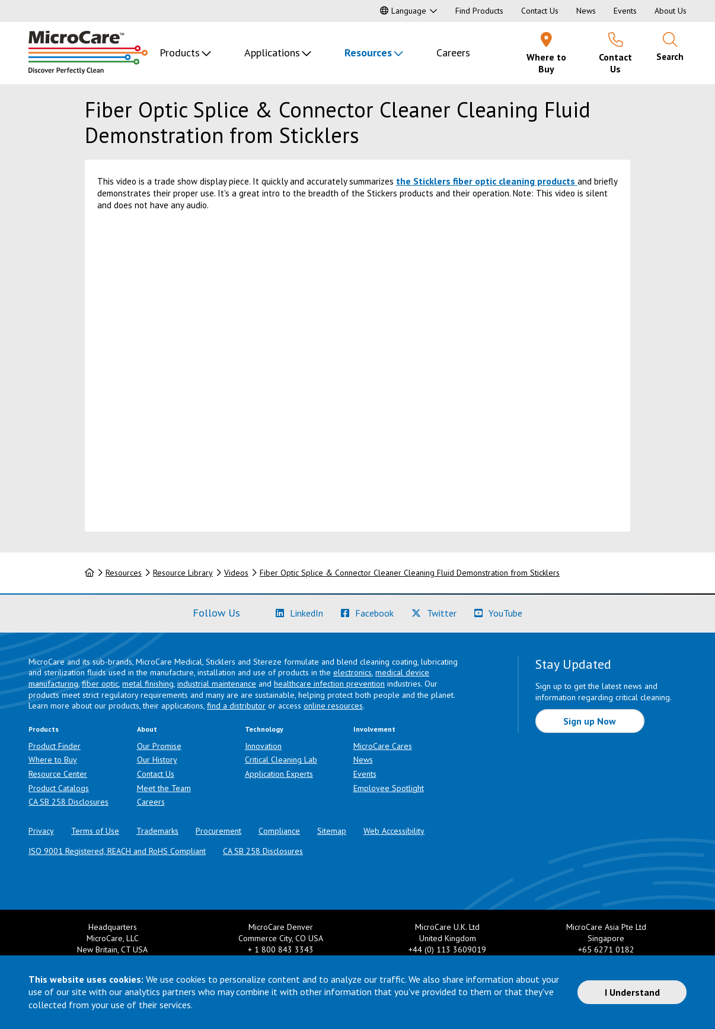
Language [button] (403, 10)
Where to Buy (52, 759)
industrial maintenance (216, 683)
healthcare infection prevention (329, 683)
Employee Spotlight (388, 788)
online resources (333, 705)
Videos (236, 572)
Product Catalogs (58, 788)
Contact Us (539, 10)
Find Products (479, 10)
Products (179, 52)
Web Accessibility (393, 830)
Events (625, 10)
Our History (157, 759)
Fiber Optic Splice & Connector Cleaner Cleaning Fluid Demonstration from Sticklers (410, 572)
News (586, 10)
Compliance (279, 830)
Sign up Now (589, 721)
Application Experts (279, 773)
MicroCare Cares (382, 746)
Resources (368, 52)
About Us (671, 10)
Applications (272, 52)
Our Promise (159, 746)
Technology (264, 729)
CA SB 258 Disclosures (68, 801)
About (147, 729)
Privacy (41, 830)
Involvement (374, 729)
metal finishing (148, 683)
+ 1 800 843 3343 (281, 949)
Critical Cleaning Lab (281, 759)
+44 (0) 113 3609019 (447, 949)
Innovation (263, 746)
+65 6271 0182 (606, 949)
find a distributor (236, 705)
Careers (453, 52)
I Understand (632, 992)
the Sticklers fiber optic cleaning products (485, 181)
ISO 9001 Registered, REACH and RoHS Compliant (117, 851)
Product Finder (54, 746)
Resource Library (183, 572)
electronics (352, 672)
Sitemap (331, 830)
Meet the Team (164, 788)
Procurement (218, 830)
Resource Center (57, 773)
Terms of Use (95, 830)
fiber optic (100, 683)
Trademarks (157, 830)
